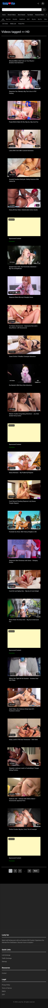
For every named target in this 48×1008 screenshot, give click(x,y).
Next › (36, 871)
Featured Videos (39, 14)
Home (4, 14)
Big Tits (40, 19)
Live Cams (5, 23)
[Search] (44, 9)
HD (3, 19)
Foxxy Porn (21, 23)
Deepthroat (22, 19)
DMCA (4, 991)
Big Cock (8, 19)
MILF (28, 19)
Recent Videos (12, 14)
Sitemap (4, 961)
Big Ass (34, 19)
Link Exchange (6, 955)
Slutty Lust (13, 23)
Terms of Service (7, 988)
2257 (3, 994)
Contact (4, 973)
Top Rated (30, 14)
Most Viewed (21, 14)
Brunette (15, 19)
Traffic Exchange (7, 958)
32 (29, 871)
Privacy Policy (6, 985)
